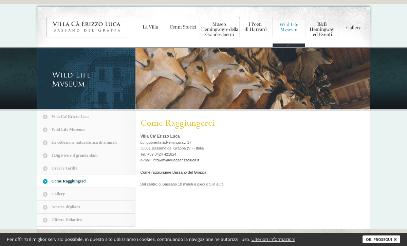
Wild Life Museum (68, 129)
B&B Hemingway (321, 32)
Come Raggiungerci (69, 181)
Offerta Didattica (67, 219)
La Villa (150, 32)
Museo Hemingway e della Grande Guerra (219, 32)
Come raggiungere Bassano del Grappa (173, 172)
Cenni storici (183, 32)
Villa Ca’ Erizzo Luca (71, 116)
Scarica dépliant (66, 207)
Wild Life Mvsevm (288, 32)
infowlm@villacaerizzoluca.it (176, 160)
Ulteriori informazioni (273, 239)
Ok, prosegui (381, 239)
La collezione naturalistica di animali (84, 142)
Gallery (354, 32)
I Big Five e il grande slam (75, 155)
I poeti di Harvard (255, 32)
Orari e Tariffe (65, 168)
